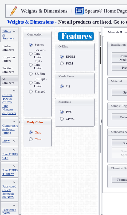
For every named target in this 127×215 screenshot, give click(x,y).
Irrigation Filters (8, 58)
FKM (69, 63)
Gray (38, 132)
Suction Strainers (8, 69)
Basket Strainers (8, 47)
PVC (69, 111)
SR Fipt (40, 73)
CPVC (70, 118)
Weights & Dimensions (44, 10)
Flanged (40, 91)
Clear (38, 139)
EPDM (70, 56)
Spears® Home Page (106, 10)
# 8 (68, 86)
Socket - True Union (39, 53)
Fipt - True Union (38, 64)
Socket (39, 44)
